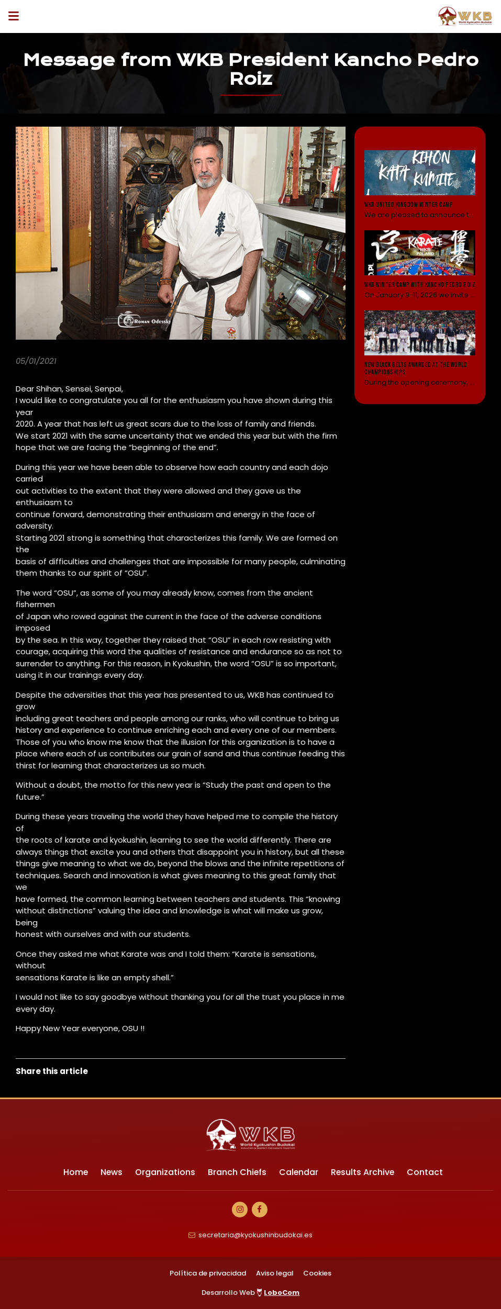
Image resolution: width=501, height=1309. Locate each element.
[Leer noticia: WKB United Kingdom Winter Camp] (419, 185)
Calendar (299, 1172)
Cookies (317, 1273)
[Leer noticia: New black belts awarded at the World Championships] (419, 347)
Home (74, 1172)
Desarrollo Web (251, 1293)
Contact (426, 1172)
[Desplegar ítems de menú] (16, 16)
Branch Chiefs (236, 1172)
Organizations (165, 1172)
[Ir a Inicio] (465, 16)
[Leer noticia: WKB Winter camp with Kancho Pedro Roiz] (419, 264)
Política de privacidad (208, 1273)
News (110, 1172)
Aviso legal (275, 1273)
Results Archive (363, 1172)
